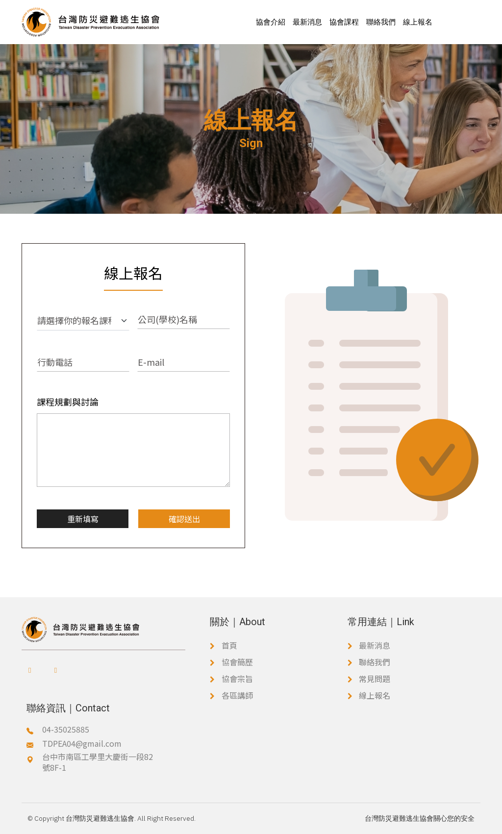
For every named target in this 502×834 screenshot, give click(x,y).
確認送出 (184, 519)
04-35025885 (65, 729)
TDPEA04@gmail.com (82, 743)
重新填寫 (83, 519)
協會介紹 (270, 22)
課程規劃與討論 (68, 401)
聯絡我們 (381, 22)
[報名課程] (83, 320)
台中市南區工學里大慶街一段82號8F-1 (97, 762)
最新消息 (307, 22)
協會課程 (344, 22)
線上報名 (417, 22)
